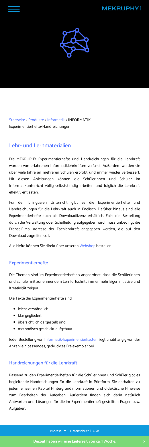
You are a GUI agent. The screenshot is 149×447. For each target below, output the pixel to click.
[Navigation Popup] (14, 9)
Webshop (87, 246)
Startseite (17, 120)
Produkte (36, 120)
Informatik (56, 120)
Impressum (58, 431)
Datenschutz (79, 431)
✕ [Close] (144, 441)
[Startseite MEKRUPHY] (121, 9)
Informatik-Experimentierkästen (71, 339)
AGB (95, 431)
